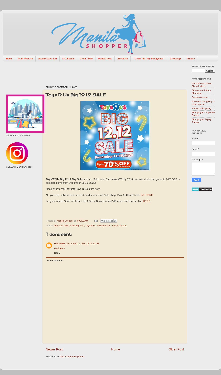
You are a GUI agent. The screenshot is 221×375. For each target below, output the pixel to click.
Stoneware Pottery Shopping (201, 91)
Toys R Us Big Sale (74, 225)
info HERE (147, 195)
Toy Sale (58, 225)
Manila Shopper (65, 220)
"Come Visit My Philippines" (148, 58)
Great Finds (86, 58)
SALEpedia (68, 58)
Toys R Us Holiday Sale (97, 225)
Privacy (191, 58)
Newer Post (54, 349)
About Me (122, 58)
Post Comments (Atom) (72, 356)
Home (9, 58)
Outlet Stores (105, 58)
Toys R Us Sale (119, 225)
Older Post (176, 349)
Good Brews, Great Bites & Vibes (202, 84)
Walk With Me (25, 58)
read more (59, 248)
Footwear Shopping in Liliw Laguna (203, 102)
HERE (146, 201)
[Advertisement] (22, 187)
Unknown (59, 243)
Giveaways (175, 58)
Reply (57, 253)
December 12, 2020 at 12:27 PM (82, 243)
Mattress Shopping (201, 108)
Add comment (55, 260)
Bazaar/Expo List (47, 58)
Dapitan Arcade (200, 97)
